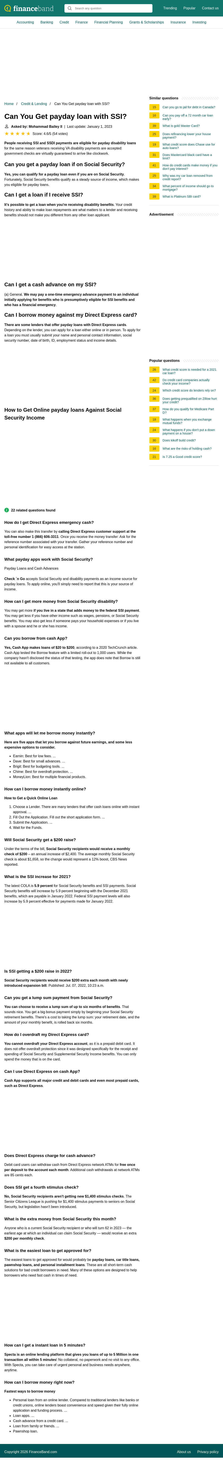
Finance (81, 22)
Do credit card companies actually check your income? (186, 381)
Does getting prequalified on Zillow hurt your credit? (190, 400)
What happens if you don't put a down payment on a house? (189, 431)
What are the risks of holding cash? (187, 448)
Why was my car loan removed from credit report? (188, 177)
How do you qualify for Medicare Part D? (188, 410)
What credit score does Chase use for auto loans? (189, 146)
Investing (199, 22)
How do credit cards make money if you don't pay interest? (190, 167)
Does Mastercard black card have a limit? (187, 156)
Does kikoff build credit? (179, 440)
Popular (189, 8)
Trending (170, 8)
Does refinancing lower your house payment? (187, 135)
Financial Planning (108, 22)
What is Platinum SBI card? (182, 196)
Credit (64, 22)
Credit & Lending (34, 104)
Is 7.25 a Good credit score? (182, 457)
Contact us (210, 8)
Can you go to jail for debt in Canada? (189, 107)
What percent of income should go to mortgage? (188, 187)
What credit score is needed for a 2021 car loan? (189, 371)
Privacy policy (208, 1452)
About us (184, 1452)
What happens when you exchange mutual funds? (187, 421)
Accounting (25, 22)
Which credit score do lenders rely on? (189, 390)
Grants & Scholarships (146, 22)
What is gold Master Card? (181, 126)
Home (9, 104)
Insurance (178, 22)
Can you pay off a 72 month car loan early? (188, 117)
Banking (47, 22)
